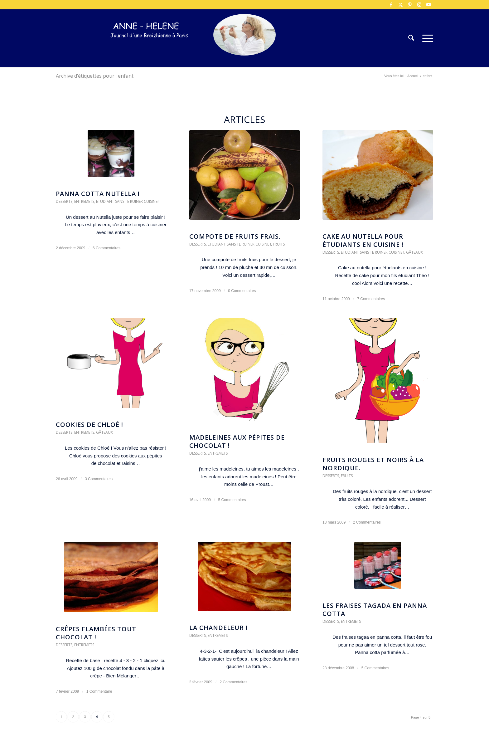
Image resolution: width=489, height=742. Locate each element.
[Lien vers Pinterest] (409, 4)
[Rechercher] (411, 38)
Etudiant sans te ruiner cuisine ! (127, 201)
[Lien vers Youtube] (428, 4)
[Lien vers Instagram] (419, 4)
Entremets (84, 201)
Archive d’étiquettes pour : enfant (94, 75)
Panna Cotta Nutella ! (98, 193)
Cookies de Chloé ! (89, 424)
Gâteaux (414, 252)
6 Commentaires (106, 248)
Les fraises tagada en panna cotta (374, 609)
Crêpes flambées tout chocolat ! (96, 633)
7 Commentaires (371, 299)
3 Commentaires (99, 479)
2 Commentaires (367, 522)
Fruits (279, 244)
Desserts (64, 201)
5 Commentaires (232, 500)
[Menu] (425, 38)
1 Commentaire (99, 691)
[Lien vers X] (400, 4)
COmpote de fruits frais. (235, 236)
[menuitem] (411, 38)
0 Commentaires (242, 291)
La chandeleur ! (218, 627)
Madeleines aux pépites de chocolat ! (237, 441)
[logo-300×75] (149, 47)
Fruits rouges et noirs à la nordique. (373, 464)
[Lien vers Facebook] (391, 4)
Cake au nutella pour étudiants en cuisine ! (363, 240)
